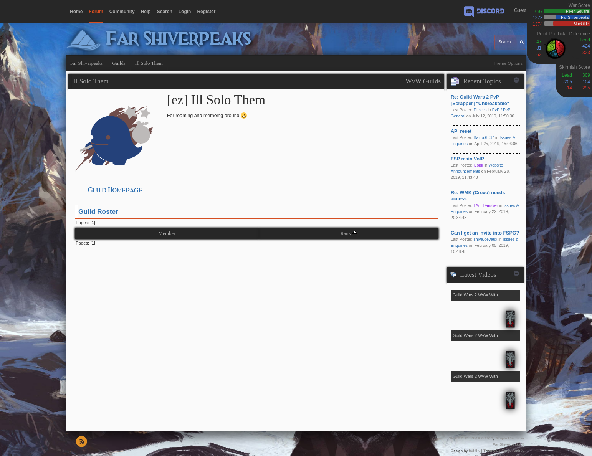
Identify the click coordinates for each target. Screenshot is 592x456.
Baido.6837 (483, 137)
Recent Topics (482, 81)
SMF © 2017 (482, 438)
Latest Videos (478, 274)
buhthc (474, 450)
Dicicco (479, 109)
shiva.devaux (485, 239)
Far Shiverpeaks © (508, 444)
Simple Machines (509, 438)
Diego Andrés (512, 450)
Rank (346, 233)
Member (167, 233)
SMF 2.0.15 (459, 438)
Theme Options (508, 63)
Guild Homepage (115, 190)
